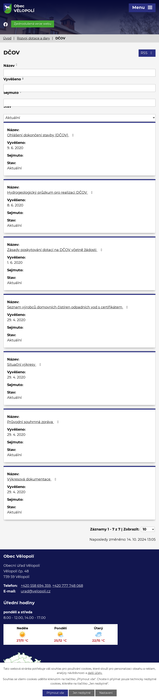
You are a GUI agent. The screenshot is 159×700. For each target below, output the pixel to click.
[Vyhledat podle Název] (79, 73)
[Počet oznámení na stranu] (148, 529)
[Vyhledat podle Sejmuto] (79, 103)
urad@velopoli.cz (35, 591)
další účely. (95, 673)
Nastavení (106, 693)
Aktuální (14, 168)
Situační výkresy (24, 364)
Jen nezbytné (81, 693)
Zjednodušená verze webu (32, 23)
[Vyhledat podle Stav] (79, 117)
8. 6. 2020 (15, 205)
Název (9, 66)
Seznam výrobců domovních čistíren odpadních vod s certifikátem (68, 307)
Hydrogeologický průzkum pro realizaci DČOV (50, 192)
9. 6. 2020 (15, 148)
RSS (147, 53)
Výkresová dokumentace (32, 479)
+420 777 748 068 (67, 586)
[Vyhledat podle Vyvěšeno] (79, 88)
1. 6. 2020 (15, 262)
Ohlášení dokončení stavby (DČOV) (41, 135)
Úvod (7, 38)
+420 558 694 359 (36, 586)
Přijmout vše (55, 693)
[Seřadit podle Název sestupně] (17, 65)
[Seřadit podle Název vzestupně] (17, 64)
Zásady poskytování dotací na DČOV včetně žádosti (55, 250)
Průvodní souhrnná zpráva (33, 422)
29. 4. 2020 (16, 320)
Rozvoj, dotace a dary (33, 38)
